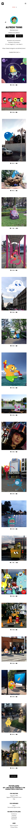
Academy (14, 815)
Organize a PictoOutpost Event (14, 797)
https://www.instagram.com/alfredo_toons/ (14, 48)
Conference (14, 814)
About (14, 805)
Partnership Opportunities (14, 807)
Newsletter (14, 818)
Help (14, 799)
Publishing (14, 817)
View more (13, 776)
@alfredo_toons (14, 30)
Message (19, 36)
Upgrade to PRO (14, 795)
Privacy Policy (14, 827)
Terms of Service (14, 825)
